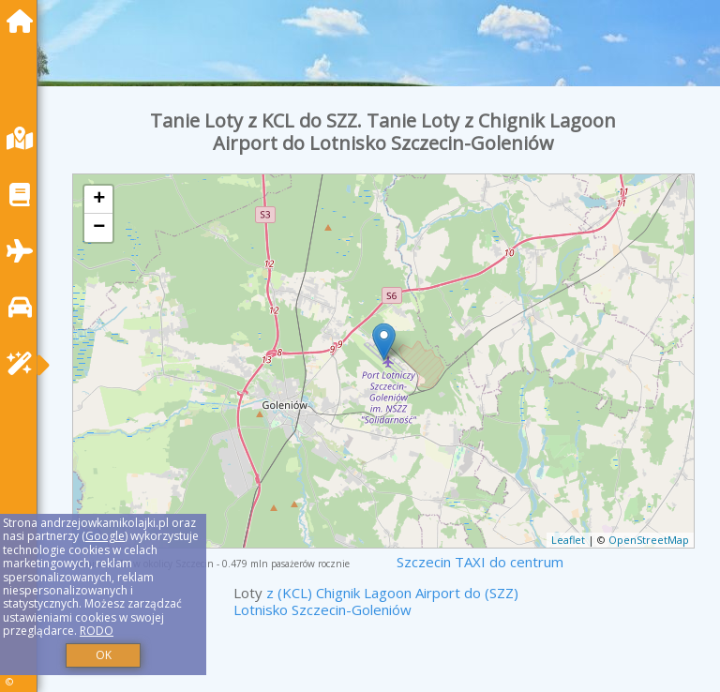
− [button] (99, 228)
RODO (96, 631)
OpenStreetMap (648, 540)
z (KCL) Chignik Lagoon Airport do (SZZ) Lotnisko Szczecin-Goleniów (375, 601)
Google (105, 536)
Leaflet (568, 540)
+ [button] (99, 200)
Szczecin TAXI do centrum (480, 561)
